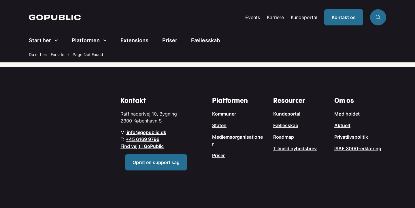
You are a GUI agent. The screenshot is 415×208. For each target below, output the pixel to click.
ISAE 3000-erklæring (357, 148)
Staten (219, 125)
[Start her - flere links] (54, 40)
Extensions (134, 40)
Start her (40, 40)
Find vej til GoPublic (142, 146)
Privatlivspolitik (351, 137)
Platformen (86, 40)
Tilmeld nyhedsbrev (295, 148)
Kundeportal (304, 17)
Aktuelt (342, 125)
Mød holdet (347, 114)
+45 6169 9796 (142, 139)
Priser (169, 40)
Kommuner (224, 114)
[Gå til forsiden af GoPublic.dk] (135, 17)
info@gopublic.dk (146, 132)
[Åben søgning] (378, 17)
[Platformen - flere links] (103, 40)
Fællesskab (205, 40)
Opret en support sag (156, 162)
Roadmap (283, 137)
